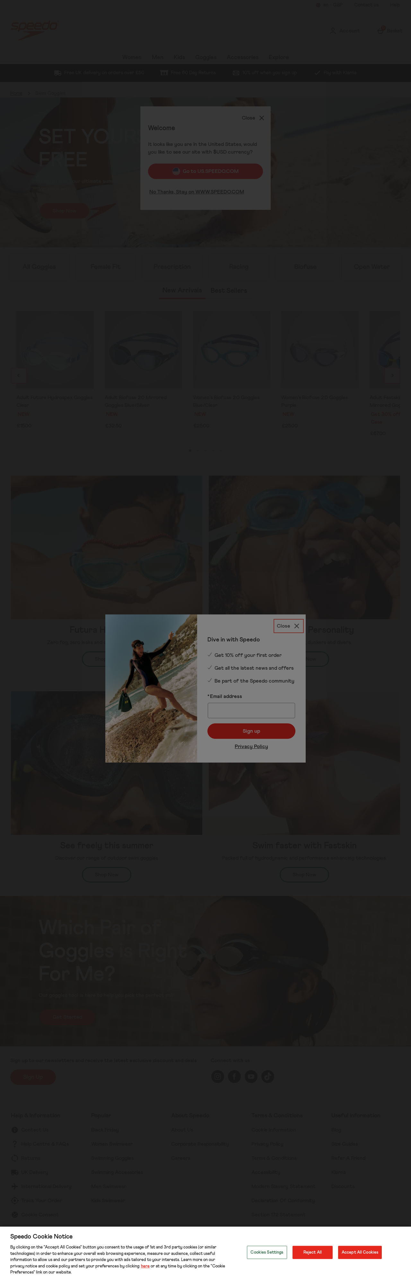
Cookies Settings (266, 1252)
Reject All (312, 1252)
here (145, 1266)
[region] (205, 1253)
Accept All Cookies (360, 1252)
